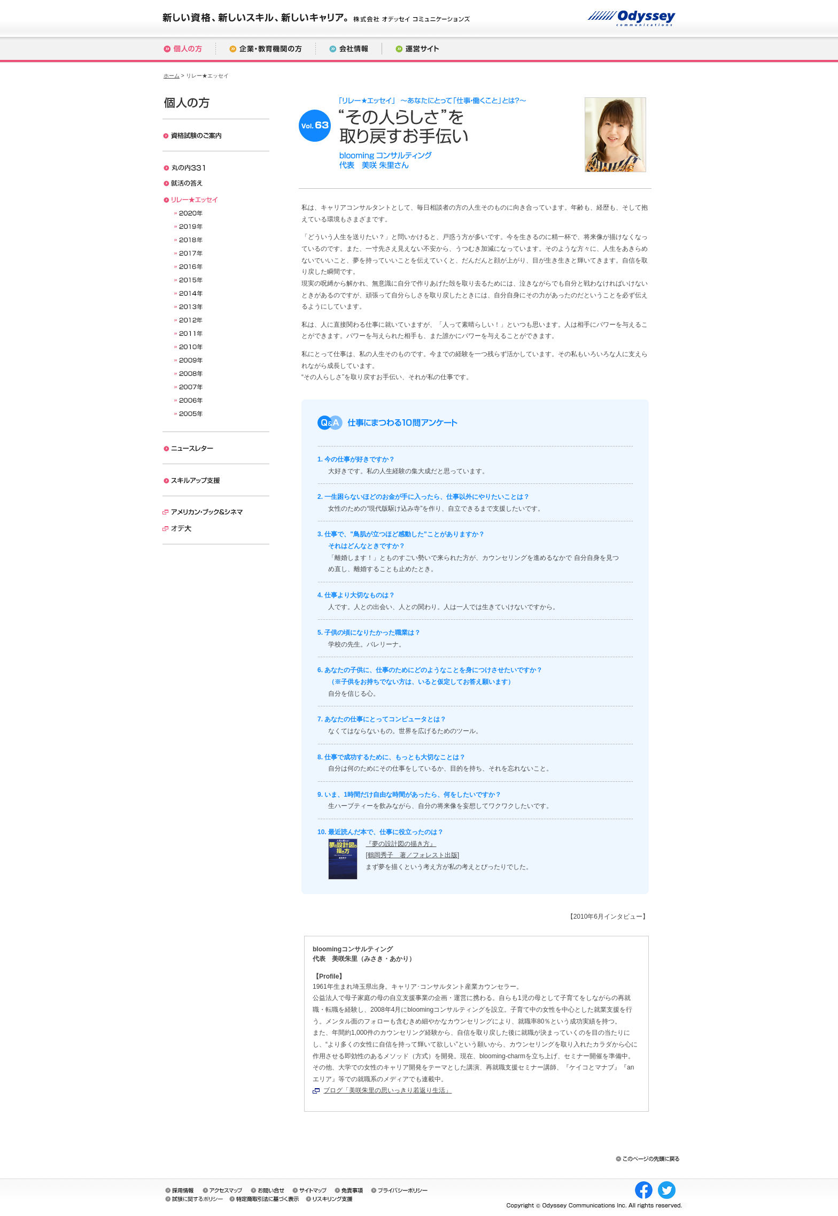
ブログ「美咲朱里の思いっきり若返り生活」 (387, 1090)
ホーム (172, 76)
